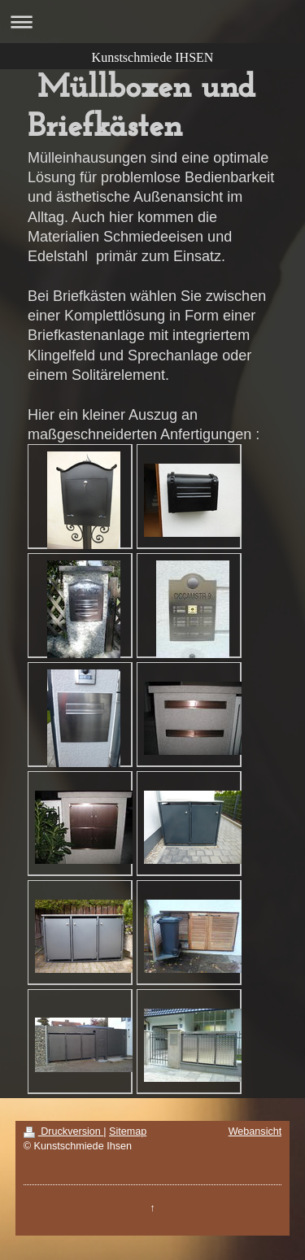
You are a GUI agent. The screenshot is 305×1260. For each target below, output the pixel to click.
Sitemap (127, 1131)
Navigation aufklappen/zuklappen (152, 21)
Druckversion (63, 1131)
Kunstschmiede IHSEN (153, 57)
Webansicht (255, 1131)
